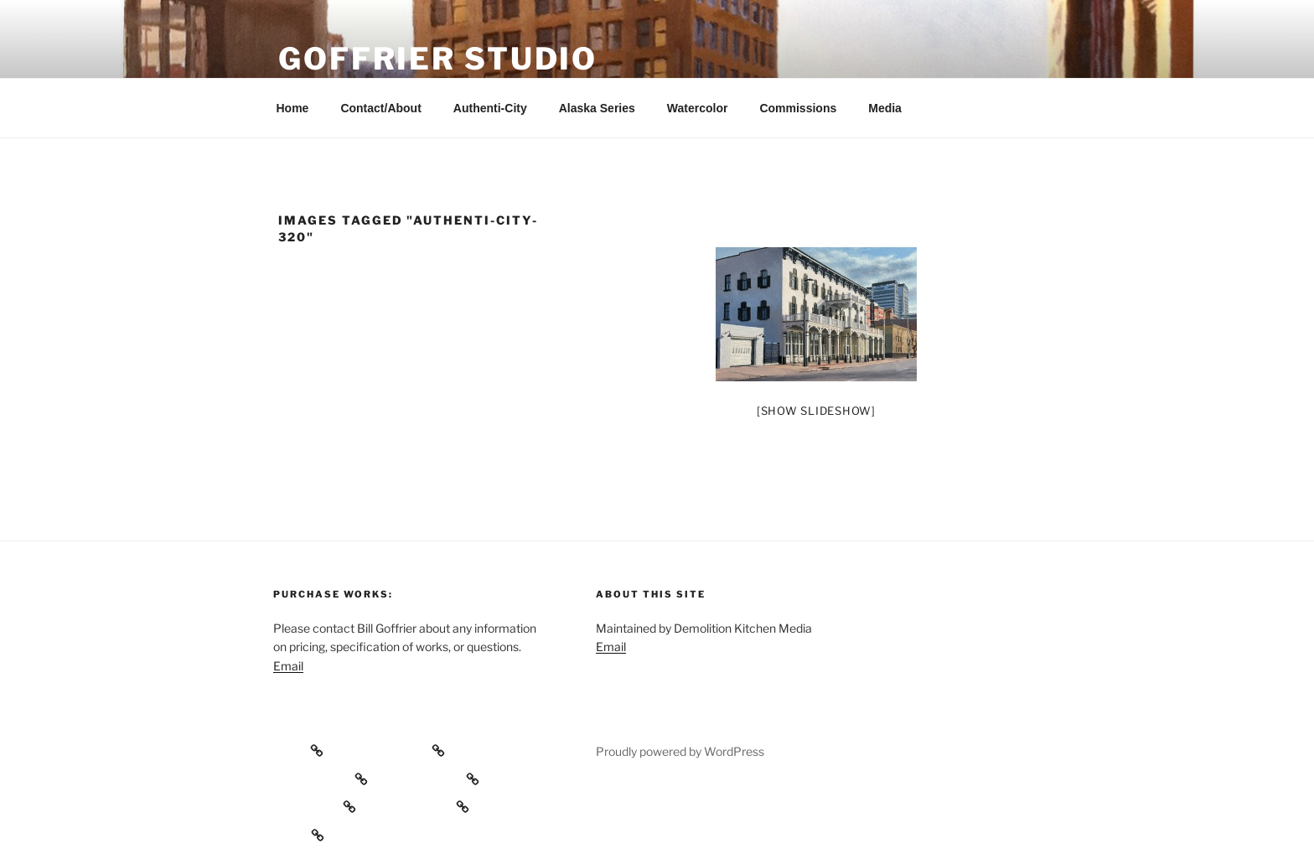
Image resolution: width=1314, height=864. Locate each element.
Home (293, 108)
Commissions (797, 108)
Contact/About (380, 108)
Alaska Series (597, 108)
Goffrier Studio (438, 58)
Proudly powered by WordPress (680, 751)
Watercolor (697, 108)
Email (288, 666)
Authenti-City (490, 108)
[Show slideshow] (816, 410)
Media (885, 108)
